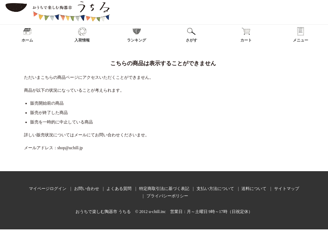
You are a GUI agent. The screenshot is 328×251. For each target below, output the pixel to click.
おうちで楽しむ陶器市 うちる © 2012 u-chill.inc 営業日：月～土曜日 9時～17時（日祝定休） (163, 211)
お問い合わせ (86, 188)
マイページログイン (47, 188)
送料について (253, 188)
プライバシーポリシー (167, 195)
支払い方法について (215, 188)
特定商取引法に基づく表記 (164, 188)
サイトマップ (286, 188)
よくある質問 (118, 188)
